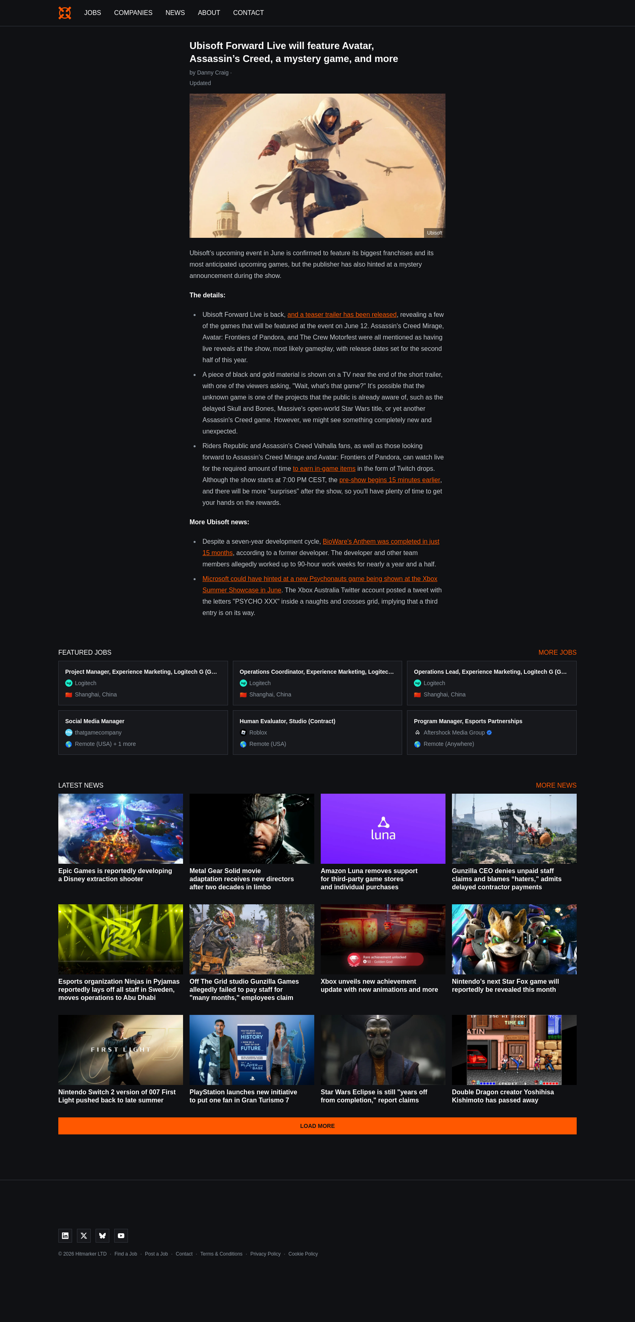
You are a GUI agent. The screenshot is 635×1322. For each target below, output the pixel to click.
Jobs (92, 12)
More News (556, 785)
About (209, 12)
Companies (133, 12)
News (175, 12)
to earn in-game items (324, 468)
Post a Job (156, 1254)
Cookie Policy (303, 1254)
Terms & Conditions (221, 1254)
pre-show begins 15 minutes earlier (389, 479)
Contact (248, 12)
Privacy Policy (265, 1254)
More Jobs (558, 652)
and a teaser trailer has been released (342, 314)
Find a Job (126, 1254)
